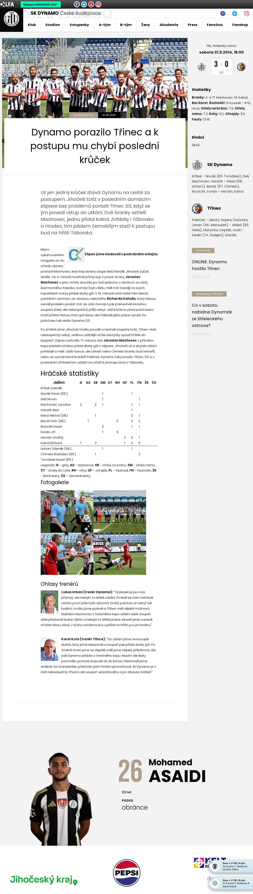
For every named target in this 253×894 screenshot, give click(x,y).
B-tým (126, 24)
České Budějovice (66, 13)
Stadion (52, 24)
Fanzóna (215, 24)
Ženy (145, 24)
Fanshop (240, 24)
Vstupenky (79, 24)
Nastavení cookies (15, 864)
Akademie (169, 24)
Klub (32, 24)
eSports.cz (83, 859)
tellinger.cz (243, 859)
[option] (43, 819)
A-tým (105, 24)
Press (192, 24)
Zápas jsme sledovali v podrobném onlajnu (121, 254)
